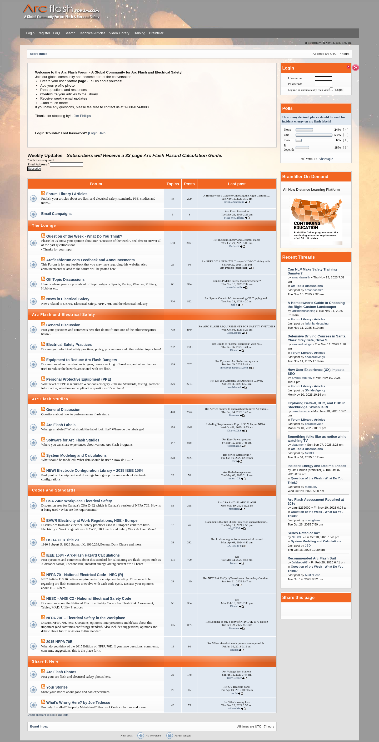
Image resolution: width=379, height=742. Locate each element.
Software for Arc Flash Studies (72, 440)
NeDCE (310, 453)
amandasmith (234, 287)
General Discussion (63, 325)
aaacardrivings (301, 344)
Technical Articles (92, 33)
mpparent (234, 508)
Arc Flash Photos (61, 672)
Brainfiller (156, 33)
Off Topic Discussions (65, 279)
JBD (234, 461)
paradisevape (301, 411)
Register (43, 33)
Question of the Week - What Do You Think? (84, 236)
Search (70, 33)
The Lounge (44, 225)
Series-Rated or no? (304, 533)
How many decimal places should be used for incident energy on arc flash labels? (313, 119)
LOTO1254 (234, 545)
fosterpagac (234, 445)
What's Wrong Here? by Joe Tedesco (78, 702)
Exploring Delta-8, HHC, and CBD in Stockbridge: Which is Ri (317, 405)
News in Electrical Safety (67, 299)
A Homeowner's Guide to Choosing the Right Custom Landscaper (316, 305)
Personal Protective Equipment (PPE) (78, 379)
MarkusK (234, 246)
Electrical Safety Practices (69, 344)
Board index (38, 53)
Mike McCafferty (234, 217)
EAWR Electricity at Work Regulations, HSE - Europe (92, 520)
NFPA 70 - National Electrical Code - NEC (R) (84, 575)
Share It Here (45, 661)
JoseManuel (234, 332)
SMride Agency (302, 377)
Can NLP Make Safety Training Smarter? (312, 271)
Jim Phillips (82, 116)
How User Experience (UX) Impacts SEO (316, 372)
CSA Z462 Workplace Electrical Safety (79, 501)
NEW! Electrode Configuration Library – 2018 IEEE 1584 (94, 470)
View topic (326, 158)
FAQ (56, 33)
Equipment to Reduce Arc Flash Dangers (81, 360)
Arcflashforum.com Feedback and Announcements (90, 260)
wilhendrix (234, 708)
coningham (312, 520)
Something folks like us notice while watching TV (317, 439)
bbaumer (234, 415)
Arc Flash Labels (61, 425)
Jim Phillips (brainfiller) (234, 267)
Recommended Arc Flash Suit (312, 558)
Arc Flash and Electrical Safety (63, 314)
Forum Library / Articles (66, 194)
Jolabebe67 (299, 562)
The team (63, 714)
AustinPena (312, 575)
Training (139, 33)
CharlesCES (234, 430)
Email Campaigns (56, 214)
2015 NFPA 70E (59, 642)
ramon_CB (234, 478)
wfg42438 (234, 528)
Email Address (38, 164)
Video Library (119, 33)
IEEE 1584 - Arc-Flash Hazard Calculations (83, 555)
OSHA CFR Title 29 (62, 540)
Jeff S (234, 304)
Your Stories (57, 687)
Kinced (234, 350)
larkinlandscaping (234, 201)
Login (30, 33)
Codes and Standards (54, 490)
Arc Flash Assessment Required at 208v (316, 501)
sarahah (234, 649)
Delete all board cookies (41, 714)
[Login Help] (97, 133)
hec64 (234, 693)
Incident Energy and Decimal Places (317, 466)
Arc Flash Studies (50, 399)
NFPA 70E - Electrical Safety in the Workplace (85, 618)
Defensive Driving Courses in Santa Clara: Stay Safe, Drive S (317, 338)
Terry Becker (234, 677)
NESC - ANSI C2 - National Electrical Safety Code (88, 598)
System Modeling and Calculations (76, 455)
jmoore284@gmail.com (234, 367)
